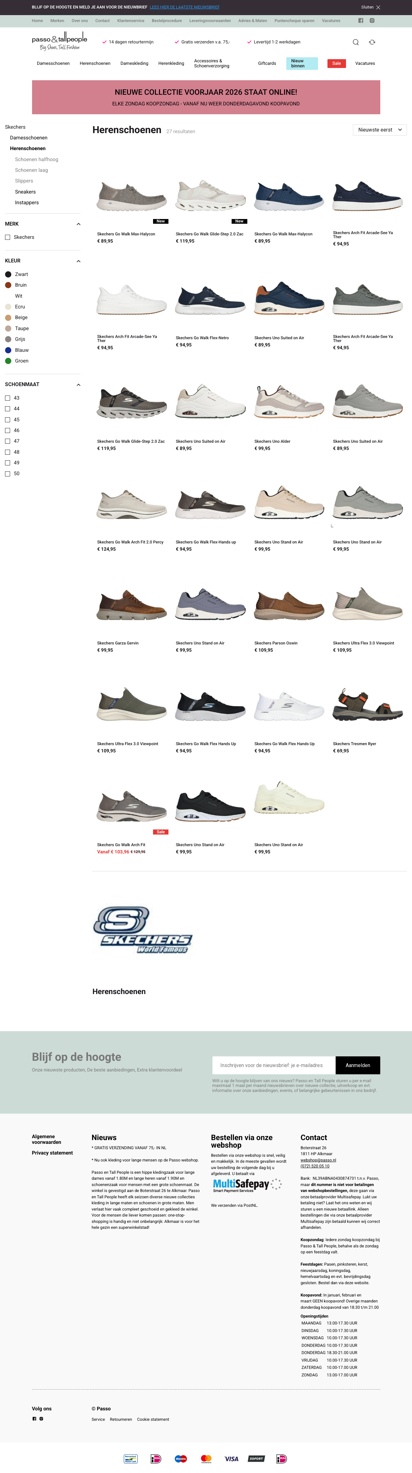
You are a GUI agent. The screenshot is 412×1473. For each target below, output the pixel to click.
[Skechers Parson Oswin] (289, 607)
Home (37, 21)
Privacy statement (52, 1153)
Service (98, 1419)
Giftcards (267, 63)
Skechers (24, 237)
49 (16, 463)
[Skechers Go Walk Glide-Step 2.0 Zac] (210, 199)
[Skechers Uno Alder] (289, 405)
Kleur (42, 261)
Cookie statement (153, 1419)
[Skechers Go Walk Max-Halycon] (131, 199)
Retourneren (121, 1419)
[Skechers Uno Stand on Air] (289, 506)
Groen (22, 361)
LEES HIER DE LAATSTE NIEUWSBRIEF (185, 7)
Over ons (80, 21)
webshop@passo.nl (318, 1160)
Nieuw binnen (298, 64)
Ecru (20, 307)
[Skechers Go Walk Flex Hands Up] (210, 707)
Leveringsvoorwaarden (210, 21)
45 (16, 420)
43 (16, 398)
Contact (103, 21)
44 (16, 409)
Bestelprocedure (167, 21)
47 (16, 441)
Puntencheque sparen (295, 21)
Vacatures (331, 21)
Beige (21, 317)
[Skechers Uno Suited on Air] (289, 303)
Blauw (22, 350)
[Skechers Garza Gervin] (131, 607)
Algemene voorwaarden (46, 1139)
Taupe (22, 328)
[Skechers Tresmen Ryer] (367, 707)
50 (16, 473)
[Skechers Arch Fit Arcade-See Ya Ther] (367, 199)
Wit (18, 296)
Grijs (20, 339)
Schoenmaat (42, 384)
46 (16, 430)
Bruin (21, 285)
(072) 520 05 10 (315, 1166)
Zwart (21, 274)
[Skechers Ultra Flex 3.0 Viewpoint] (367, 607)
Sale (336, 63)
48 (16, 452)
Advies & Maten (253, 21)
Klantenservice (130, 21)
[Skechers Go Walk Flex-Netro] (210, 303)
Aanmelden (358, 1065)
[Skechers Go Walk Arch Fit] (131, 808)
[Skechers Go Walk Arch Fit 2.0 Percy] (131, 506)
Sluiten (370, 7)
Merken (57, 21)
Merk (42, 224)
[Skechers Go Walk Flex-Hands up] (210, 506)
